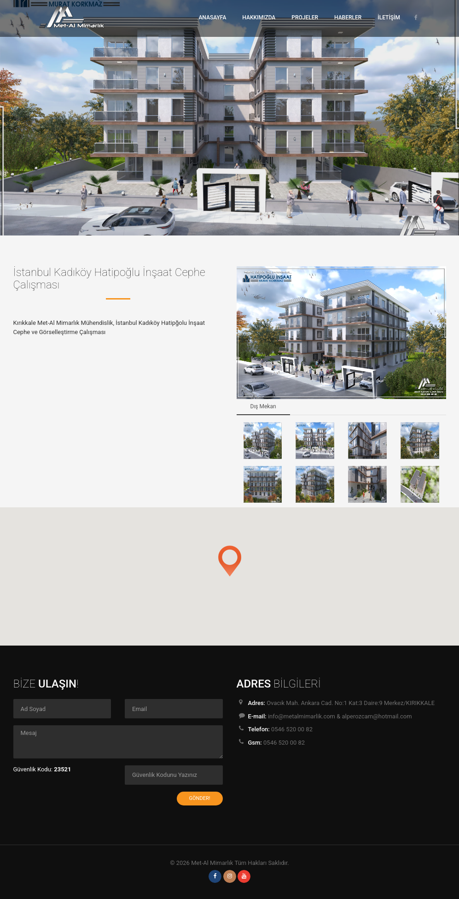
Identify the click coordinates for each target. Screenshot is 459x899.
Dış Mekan (263, 406)
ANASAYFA (212, 17)
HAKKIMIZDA (258, 17)
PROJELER (304, 17)
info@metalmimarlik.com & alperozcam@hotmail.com (340, 716)
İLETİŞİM (389, 17)
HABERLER (347, 17)
